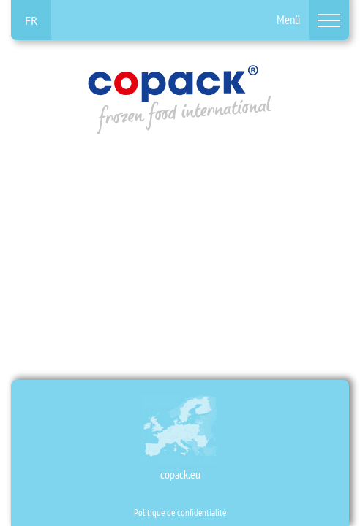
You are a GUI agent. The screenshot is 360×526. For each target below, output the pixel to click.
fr (31, 20)
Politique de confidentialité (180, 512)
